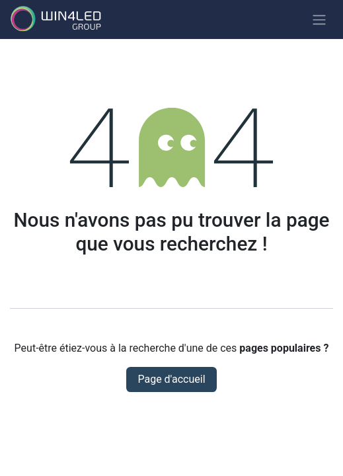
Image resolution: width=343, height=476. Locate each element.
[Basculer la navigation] (319, 19)
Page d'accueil (171, 379)
